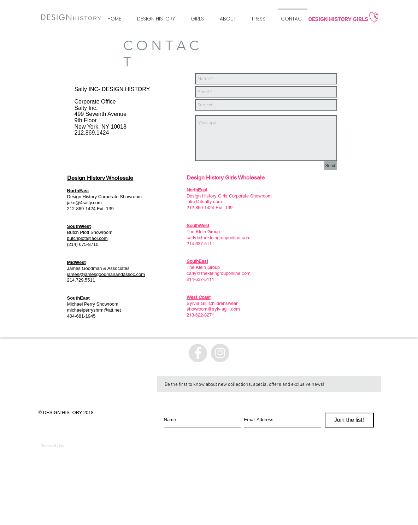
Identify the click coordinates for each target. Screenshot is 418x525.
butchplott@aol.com (87, 238)
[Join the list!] (349, 420)
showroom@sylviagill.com (213, 309)
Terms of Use (52, 446)
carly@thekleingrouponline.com (219, 237)
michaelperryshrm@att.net (94, 310)
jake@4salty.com (84, 202)
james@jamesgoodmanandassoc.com (106, 274)
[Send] (330, 165)
